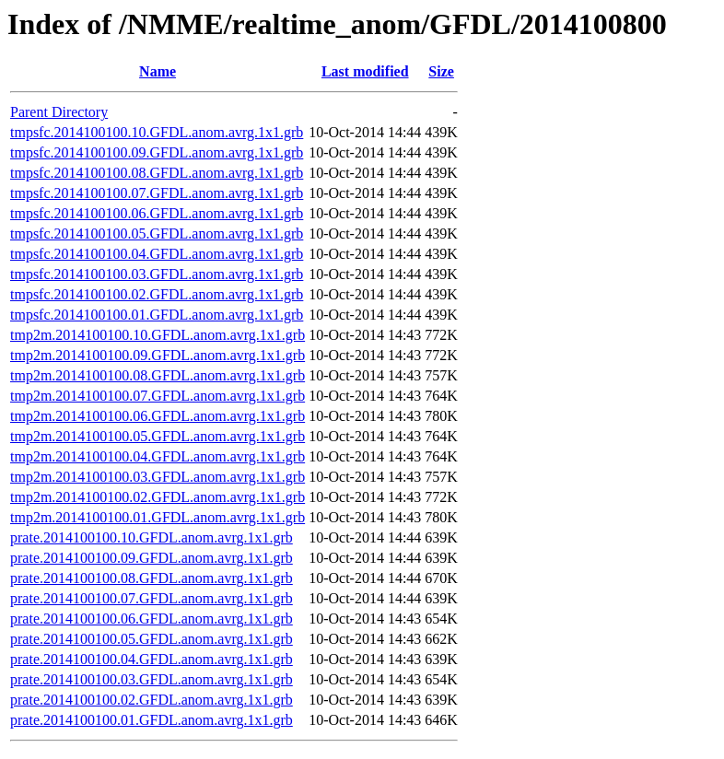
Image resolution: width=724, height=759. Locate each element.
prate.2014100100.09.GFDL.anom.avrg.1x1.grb (151, 558)
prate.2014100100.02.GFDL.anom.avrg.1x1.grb (151, 699)
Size (441, 71)
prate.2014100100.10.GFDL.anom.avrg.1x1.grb (151, 537)
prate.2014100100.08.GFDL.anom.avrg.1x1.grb (151, 578)
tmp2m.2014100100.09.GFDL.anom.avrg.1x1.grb (157, 355)
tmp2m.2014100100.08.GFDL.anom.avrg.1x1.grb (157, 375)
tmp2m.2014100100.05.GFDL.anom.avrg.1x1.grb (157, 436)
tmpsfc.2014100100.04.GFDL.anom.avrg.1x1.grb (156, 254)
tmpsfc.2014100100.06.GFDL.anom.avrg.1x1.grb (156, 213)
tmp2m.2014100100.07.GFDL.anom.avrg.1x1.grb (157, 395)
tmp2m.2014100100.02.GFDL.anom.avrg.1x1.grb (157, 497)
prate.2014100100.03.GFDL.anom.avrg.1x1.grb (151, 679)
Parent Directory (59, 112)
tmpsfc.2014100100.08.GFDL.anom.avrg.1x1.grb (156, 173)
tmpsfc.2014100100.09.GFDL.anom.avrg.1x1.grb (156, 152)
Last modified (365, 71)
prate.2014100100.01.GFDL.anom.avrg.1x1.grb (151, 720)
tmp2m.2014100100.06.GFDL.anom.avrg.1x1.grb (157, 416)
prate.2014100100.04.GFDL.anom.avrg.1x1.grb (151, 659)
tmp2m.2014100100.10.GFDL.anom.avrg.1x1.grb (157, 335)
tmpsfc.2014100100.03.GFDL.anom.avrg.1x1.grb (156, 274)
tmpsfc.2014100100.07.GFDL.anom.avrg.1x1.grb (156, 193)
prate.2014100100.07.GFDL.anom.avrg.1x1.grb (151, 598)
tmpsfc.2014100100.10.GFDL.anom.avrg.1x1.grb (156, 132)
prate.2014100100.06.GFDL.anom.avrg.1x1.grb (151, 618)
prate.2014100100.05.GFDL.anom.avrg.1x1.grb (151, 639)
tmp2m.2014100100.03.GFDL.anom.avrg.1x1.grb (157, 477)
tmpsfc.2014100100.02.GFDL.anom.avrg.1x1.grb (156, 294)
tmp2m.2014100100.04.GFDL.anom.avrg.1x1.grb (157, 456)
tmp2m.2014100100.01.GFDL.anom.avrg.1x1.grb (157, 517)
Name (157, 71)
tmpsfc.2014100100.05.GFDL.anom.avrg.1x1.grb (156, 233)
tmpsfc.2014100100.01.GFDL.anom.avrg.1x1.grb (156, 314)
